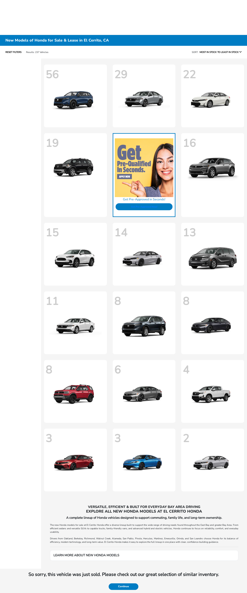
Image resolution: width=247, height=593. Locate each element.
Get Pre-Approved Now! (144, 206)
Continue (123, 586)
